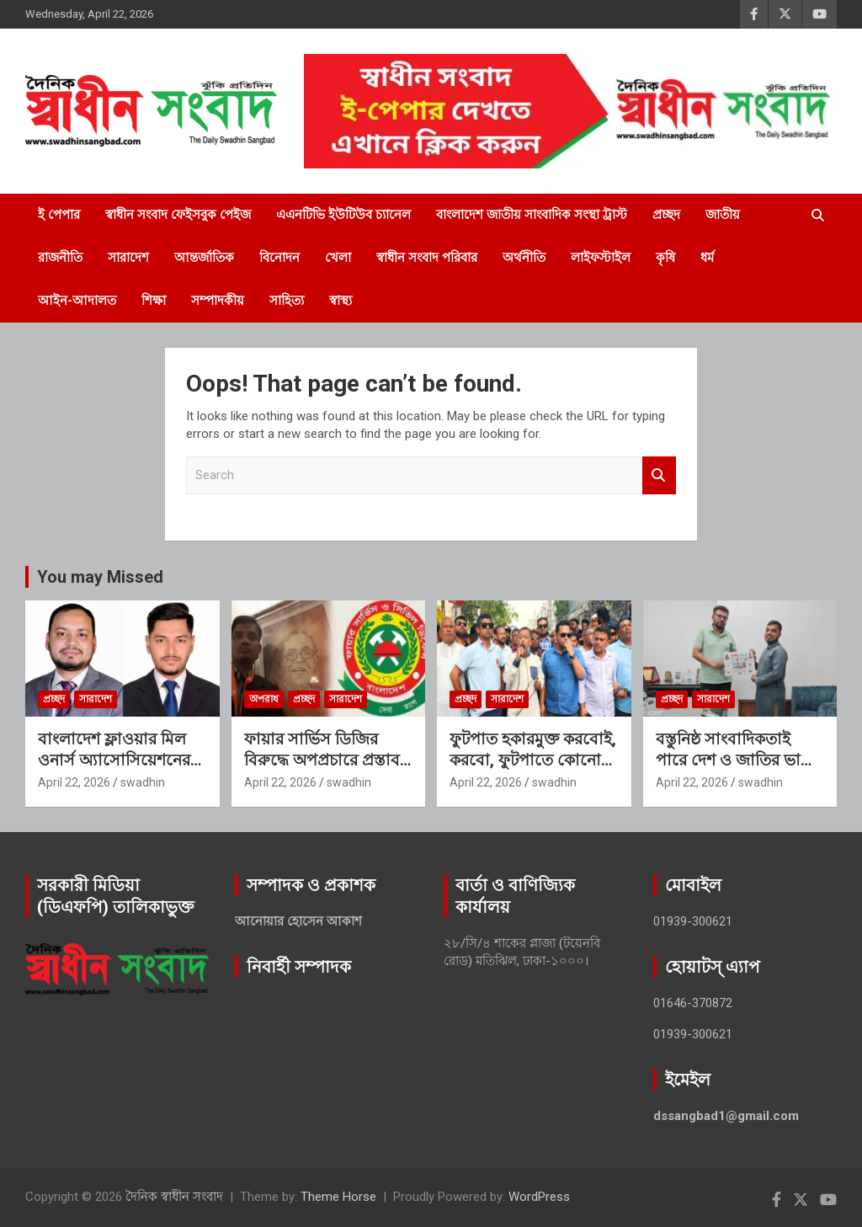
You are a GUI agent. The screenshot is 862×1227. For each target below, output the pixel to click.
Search (659, 475)
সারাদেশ (128, 257)
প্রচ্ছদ (666, 214)
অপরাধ (264, 699)
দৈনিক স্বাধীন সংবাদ (174, 1196)
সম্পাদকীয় (217, 300)
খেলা (338, 257)
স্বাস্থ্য (340, 300)
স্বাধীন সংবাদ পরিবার (426, 257)
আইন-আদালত (77, 300)
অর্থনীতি (524, 257)
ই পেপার (59, 214)
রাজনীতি (60, 257)
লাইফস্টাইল (601, 257)
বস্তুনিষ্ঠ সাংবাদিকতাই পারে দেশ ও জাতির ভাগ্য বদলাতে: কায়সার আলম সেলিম (736, 770)
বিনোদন (279, 257)
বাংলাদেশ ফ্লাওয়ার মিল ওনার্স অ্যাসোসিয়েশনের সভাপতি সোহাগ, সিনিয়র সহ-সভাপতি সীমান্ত (118, 770)
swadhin (142, 782)
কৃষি (665, 257)
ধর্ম (707, 257)
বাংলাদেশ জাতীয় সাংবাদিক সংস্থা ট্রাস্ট (531, 214)
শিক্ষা (153, 300)
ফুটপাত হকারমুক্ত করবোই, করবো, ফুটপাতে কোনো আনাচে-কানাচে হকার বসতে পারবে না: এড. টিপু (533, 770)
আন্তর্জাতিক (204, 257)
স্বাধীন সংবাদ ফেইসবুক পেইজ (178, 214)
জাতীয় (722, 214)
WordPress (539, 1196)
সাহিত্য (286, 300)
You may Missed (100, 577)
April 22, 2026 (74, 782)
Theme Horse (338, 1196)
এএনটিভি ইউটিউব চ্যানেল (343, 214)
